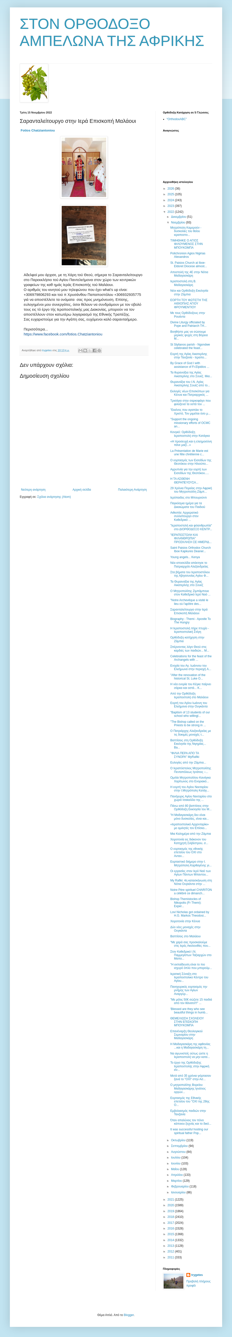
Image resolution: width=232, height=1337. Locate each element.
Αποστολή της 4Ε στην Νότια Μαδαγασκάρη (189, 273)
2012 (171, 1251)
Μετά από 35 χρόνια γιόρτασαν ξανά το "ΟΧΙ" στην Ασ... (190, 1077)
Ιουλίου (176, 1157)
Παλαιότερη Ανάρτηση (132, 489)
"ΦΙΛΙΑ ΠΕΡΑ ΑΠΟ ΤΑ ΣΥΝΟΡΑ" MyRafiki (184, 754)
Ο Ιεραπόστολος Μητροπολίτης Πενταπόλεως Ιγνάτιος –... (190, 770)
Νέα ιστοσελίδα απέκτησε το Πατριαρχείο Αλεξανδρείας (189, 564)
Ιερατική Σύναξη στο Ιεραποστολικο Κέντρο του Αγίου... (189, 977)
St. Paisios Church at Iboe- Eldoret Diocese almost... (188, 264)
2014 (171, 1240)
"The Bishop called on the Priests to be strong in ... (188, 723)
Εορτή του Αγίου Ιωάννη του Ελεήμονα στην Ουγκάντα (189, 704)
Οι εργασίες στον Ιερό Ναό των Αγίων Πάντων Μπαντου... (190, 872)
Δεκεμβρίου (179, 217)
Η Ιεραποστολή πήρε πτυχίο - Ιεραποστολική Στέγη (189, 630)
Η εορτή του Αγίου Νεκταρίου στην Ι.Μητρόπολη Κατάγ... (189, 788)
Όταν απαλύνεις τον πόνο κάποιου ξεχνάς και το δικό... (190, 1121)
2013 (171, 1246)
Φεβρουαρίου (180, 1186)
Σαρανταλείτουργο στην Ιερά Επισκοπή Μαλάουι (189, 611)
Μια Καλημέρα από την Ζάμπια (190, 833)
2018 (171, 1217)
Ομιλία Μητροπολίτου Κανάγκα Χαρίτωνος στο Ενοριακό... (190, 779)
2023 (171, 206)
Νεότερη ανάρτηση (33, 489)
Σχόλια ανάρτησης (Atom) (54, 497)
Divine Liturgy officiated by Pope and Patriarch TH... (188, 324)
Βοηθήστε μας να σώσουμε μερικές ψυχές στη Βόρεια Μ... (189, 335)
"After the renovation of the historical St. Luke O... (187, 676)
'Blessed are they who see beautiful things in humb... (189, 1010)
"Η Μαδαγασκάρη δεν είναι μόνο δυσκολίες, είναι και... (189, 816)
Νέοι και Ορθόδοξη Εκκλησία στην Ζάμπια (189, 292)
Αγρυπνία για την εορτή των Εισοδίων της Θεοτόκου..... (189, 471)
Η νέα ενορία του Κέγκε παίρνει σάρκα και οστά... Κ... (190, 685)
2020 (171, 1205)
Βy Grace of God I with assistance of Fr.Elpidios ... (189, 364)
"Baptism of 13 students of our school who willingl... (190, 714)
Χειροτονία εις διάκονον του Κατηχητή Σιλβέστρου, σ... (189, 841)
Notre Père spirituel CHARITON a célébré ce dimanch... (191, 891)
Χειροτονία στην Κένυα (185, 921)
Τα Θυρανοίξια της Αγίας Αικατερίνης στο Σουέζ (186, 583)
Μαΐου (175, 1169)
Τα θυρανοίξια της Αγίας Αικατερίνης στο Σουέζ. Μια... (191, 374)
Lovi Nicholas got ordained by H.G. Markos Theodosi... (189, 913)
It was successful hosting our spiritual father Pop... (189, 1131)
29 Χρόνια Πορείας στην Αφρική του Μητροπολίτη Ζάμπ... (191, 489)
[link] (38, 130)
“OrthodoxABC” (177, 119)
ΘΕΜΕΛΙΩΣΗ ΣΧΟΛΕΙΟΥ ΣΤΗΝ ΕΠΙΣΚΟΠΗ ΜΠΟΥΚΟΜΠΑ (187, 1022)
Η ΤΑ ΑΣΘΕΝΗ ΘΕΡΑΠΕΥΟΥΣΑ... (184, 480)
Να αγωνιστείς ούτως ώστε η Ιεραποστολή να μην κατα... (190, 1055)
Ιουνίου (176, 1163)
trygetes (197, 1275)
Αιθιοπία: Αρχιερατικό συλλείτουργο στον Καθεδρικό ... (184, 516)
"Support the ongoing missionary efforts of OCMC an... (190, 422)
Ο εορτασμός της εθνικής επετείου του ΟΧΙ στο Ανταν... (186, 852)
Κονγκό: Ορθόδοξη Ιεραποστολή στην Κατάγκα (190, 433)
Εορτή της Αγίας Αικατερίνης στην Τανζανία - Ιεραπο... (188, 355)
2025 (171, 194)
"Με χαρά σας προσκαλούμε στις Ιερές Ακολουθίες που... (190, 944)
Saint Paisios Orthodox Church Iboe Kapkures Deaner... (190, 549)
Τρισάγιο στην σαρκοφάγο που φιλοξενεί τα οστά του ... (190, 402)
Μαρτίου (177, 1181)
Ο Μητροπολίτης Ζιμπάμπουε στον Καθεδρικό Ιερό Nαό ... (190, 592)
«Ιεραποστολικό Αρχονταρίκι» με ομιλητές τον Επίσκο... (189, 826)
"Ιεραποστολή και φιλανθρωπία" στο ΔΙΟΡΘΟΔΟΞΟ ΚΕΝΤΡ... (191, 527)
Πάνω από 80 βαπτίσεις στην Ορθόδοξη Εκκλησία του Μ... (191, 807)
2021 (171, 1199)
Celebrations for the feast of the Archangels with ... (191, 658)
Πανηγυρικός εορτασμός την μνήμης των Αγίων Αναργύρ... (188, 990)
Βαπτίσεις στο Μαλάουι (185, 936)
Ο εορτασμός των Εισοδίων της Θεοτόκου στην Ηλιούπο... (190, 462)
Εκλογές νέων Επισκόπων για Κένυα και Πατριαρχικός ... (189, 393)
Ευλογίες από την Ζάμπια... (188, 762)
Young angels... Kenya (185, 557)
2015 (171, 1234)
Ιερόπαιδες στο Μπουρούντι (188, 497)
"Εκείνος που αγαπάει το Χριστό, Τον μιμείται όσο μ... (190, 411)
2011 (171, 1257)
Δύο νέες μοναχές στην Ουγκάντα (185, 928)
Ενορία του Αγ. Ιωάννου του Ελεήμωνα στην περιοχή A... (190, 667)
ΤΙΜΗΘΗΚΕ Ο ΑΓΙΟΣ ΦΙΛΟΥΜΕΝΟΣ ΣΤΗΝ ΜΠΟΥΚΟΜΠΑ (186, 244)
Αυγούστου (178, 1152)
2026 (171, 188)
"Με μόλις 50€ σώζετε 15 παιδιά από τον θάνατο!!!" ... (191, 1001)
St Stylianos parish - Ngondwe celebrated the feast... (190, 346)
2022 (171, 212)
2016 (171, 1228)
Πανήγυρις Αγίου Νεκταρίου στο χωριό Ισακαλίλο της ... (191, 798)
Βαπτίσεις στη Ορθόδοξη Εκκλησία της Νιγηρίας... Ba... (188, 744)
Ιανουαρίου (179, 1192)
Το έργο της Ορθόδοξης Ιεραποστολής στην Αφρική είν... (189, 1066)
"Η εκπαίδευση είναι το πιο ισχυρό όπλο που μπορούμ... (191, 966)
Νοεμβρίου (178, 222)
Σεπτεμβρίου (180, 1146)
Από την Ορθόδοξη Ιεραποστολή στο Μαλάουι (189, 695)
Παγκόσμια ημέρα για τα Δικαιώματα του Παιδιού (187, 505)
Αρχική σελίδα (82, 489)
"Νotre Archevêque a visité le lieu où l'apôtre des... (189, 601)
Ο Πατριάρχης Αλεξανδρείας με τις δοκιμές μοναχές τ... (190, 732)
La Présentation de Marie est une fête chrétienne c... (189, 452)
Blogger (129, 1315)
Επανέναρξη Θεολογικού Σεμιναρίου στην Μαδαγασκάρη (186, 1035)
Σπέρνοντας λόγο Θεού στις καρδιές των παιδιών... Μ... (189, 648)
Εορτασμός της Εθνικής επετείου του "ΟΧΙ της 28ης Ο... (190, 1101)
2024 (171, 200)
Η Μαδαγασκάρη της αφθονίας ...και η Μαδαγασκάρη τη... (190, 1045)
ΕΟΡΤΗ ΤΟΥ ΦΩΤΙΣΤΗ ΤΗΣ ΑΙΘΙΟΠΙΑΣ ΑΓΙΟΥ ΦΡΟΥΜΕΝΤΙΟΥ (189, 303)
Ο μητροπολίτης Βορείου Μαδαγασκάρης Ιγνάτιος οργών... (188, 1088)
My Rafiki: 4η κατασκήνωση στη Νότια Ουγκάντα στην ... (191, 882)
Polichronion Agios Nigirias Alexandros (187, 255)
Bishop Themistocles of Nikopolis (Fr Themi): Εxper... (185, 902)
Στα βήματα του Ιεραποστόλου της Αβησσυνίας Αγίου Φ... (190, 573)
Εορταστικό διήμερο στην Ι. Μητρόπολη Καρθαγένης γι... (191, 863)
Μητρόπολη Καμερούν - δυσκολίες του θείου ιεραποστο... (185, 231)
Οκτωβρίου (178, 1140)
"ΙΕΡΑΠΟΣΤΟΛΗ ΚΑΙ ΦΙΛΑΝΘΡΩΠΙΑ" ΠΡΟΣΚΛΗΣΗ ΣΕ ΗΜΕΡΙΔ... (191, 538)
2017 (171, 1223)
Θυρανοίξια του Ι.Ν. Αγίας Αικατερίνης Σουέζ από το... (190, 383)
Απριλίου (177, 1175)
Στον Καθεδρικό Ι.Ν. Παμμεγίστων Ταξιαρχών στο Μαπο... (191, 955)
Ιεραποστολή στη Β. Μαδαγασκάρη (183, 283)
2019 (171, 1211)
